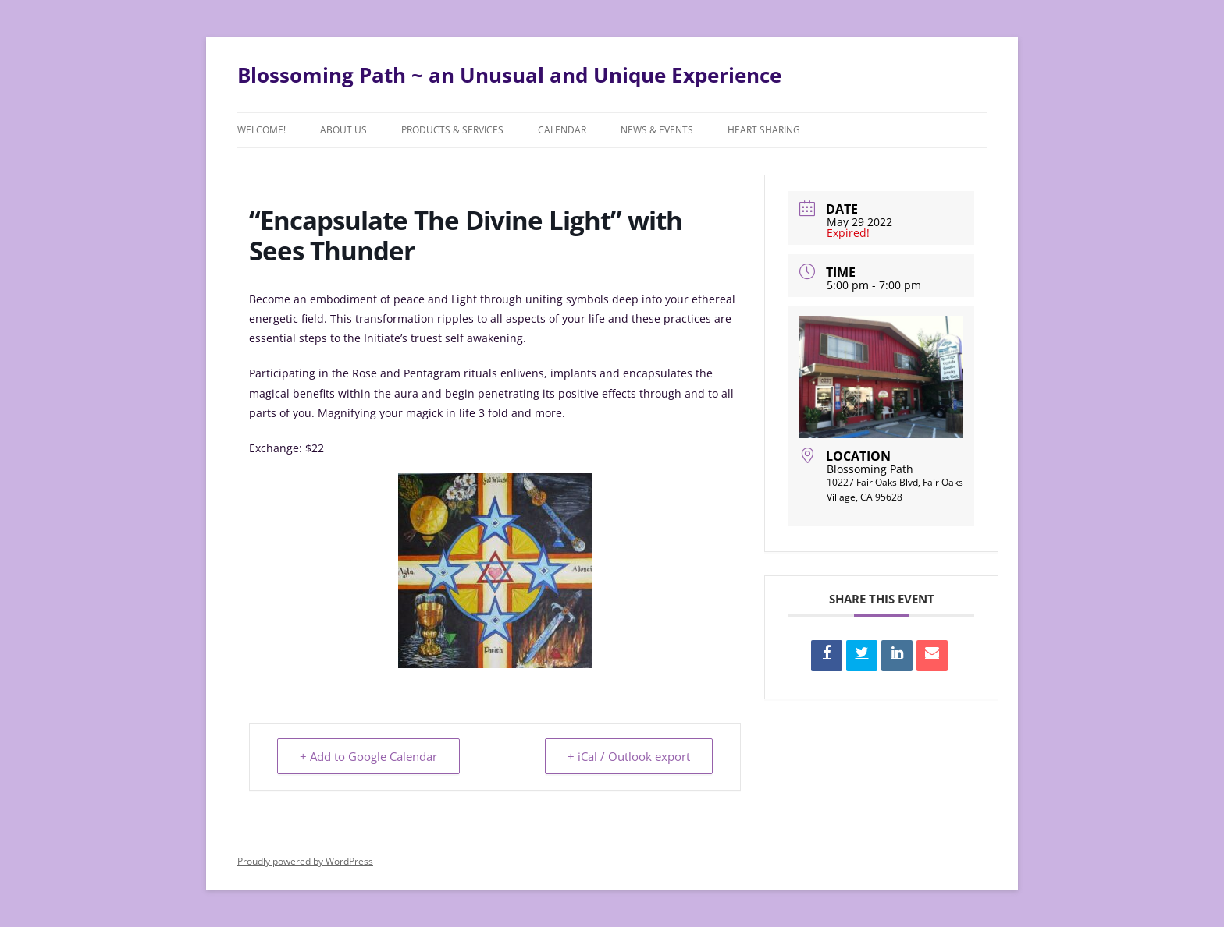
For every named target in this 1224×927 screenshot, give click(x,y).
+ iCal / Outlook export (629, 756)
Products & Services (452, 129)
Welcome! (261, 129)
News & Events (657, 129)
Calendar (562, 129)
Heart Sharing (764, 129)
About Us (343, 129)
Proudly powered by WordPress (305, 861)
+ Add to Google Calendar (368, 756)
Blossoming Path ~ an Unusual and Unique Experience (509, 75)
